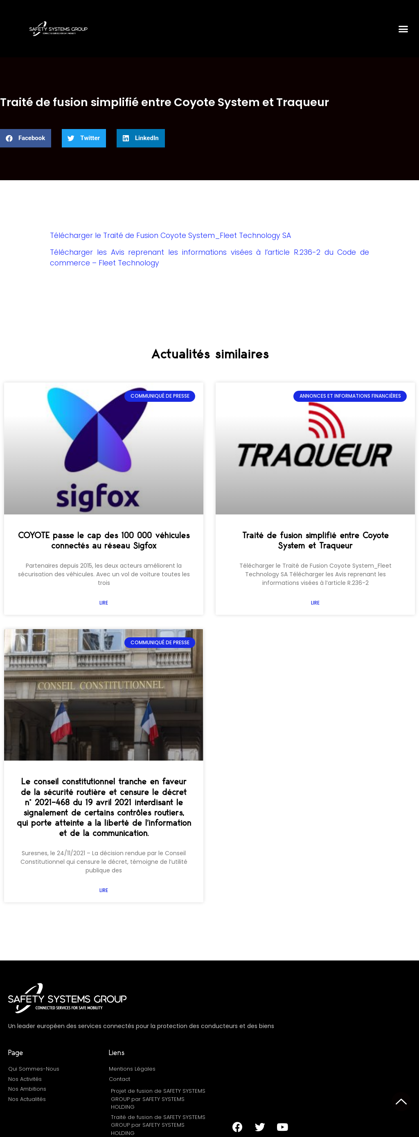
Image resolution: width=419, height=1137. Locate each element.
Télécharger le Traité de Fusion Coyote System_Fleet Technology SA (170, 235)
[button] (403, 28)
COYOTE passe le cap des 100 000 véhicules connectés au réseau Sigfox (103, 540)
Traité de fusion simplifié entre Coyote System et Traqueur (315, 540)
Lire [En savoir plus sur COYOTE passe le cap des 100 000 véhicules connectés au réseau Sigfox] (103, 602)
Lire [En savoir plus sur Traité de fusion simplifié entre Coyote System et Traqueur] (315, 602)
